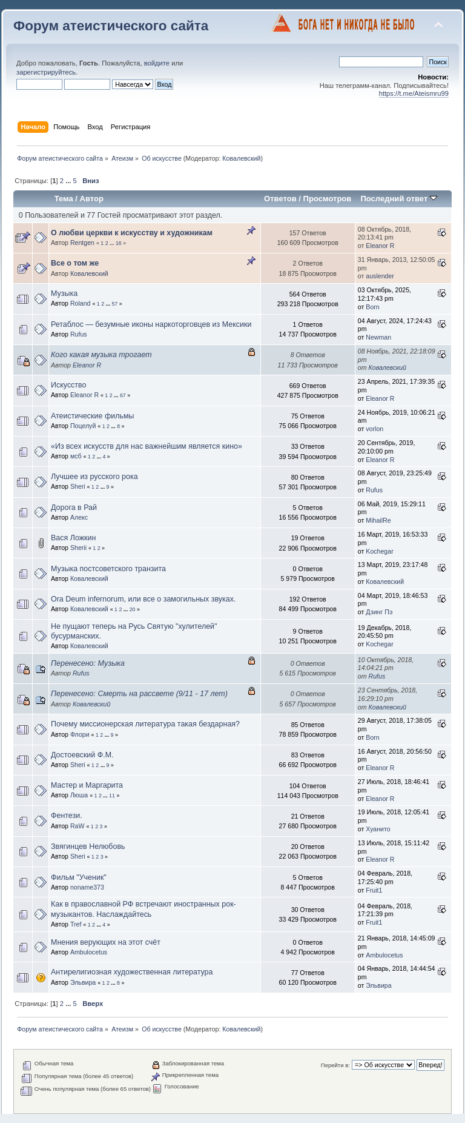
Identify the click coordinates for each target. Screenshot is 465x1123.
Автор (92, 198)
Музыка (64, 293)
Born (372, 306)
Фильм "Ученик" (79, 877)
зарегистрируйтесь (46, 72)
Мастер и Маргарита (87, 785)
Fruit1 (374, 890)
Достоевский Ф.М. (82, 755)
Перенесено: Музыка (88, 663)
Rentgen (82, 242)
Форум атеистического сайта (110, 25)
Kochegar (379, 551)
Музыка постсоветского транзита (108, 569)
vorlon (374, 428)
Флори (80, 734)
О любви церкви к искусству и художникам (132, 233)
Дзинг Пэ (379, 611)
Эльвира (83, 982)
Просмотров (327, 198)
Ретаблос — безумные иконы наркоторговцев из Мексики (151, 324)
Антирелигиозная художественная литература (132, 972)
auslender (380, 276)
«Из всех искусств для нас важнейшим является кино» (146, 446)
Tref (75, 924)
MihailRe (378, 520)
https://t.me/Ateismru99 (414, 93)
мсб (76, 456)
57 (114, 304)
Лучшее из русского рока (94, 476)
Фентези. (66, 815)
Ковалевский (241, 158)
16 (119, 243)
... (69, 180)
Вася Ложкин (73, 538)
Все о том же (75, 263)
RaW (77, 826)
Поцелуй (83, 425)
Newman (378, 337)
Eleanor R (380, 245)
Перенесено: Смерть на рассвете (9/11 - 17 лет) (139, 693)
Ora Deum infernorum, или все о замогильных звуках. (143, 599)
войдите (157, 63)
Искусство (68, 385)
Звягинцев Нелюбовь (88, 846)
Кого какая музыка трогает (101, 354)
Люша (79, 795)
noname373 (87, 887)
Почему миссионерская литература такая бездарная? (145, 724)
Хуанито (378, 829)
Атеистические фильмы (92, 416)
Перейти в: (335, 1065)
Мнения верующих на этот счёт (105, 942)
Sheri (77, 486)
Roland (80, 303)
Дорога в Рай (74, 507)
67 (123, 395)
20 (133, 609)
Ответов (280, 198)
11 (112, 796)
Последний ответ (398, 198)
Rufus (78, 334)
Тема (63, 198)
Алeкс (79, 517)
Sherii (78, 547)
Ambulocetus (88, 952)
